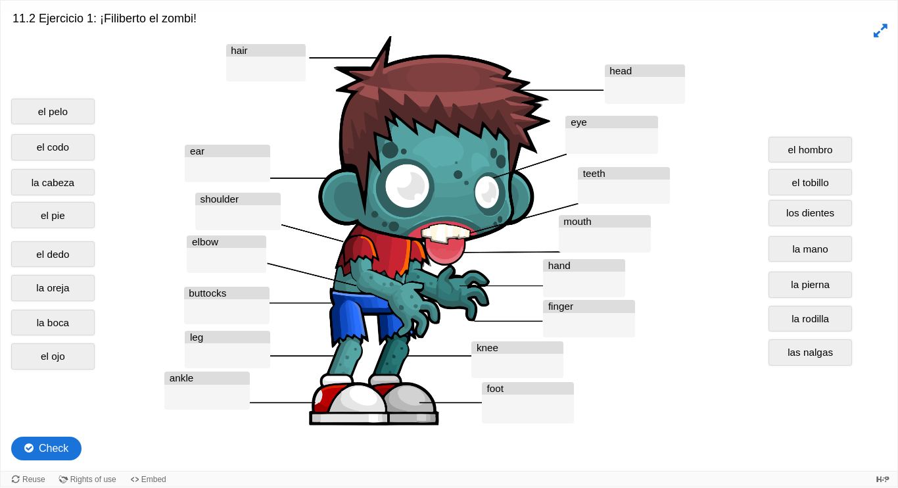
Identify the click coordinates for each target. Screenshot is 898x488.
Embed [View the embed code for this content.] (153, 479)
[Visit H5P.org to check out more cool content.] (883, 479)
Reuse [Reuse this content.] (33, 479)
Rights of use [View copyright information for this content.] (93, 479)
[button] (879, 31)
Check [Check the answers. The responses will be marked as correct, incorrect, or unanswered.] (53, 448)
